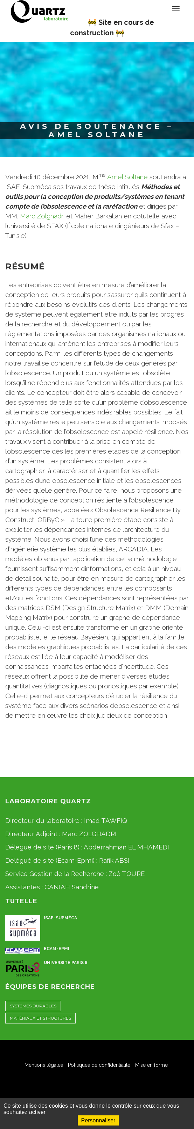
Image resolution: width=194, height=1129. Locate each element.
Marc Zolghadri (42, 216)
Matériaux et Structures (40, 1018)
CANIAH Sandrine (71, 887)
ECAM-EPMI (56, 948)
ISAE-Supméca (60, 917)
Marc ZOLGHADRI (89, 834)
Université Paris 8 (66, 962)
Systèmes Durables (33, 1005)
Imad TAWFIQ (105, 820)
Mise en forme (151, 1065)
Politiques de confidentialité (99, 1065)
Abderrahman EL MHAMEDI (126, 847)
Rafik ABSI (114, 860)
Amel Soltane (127, 177)
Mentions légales (44, 1065)
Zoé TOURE (127, 873)
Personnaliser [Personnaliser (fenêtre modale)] (98, 1120)
